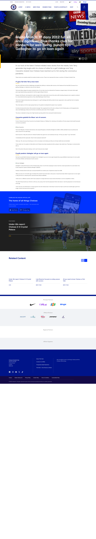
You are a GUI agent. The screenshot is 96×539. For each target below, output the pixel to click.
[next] (85, 260)
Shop (71, 7)
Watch (27, 7)
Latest (20, 7)
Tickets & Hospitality (60, 7)
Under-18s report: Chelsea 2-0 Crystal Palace (20, 280)
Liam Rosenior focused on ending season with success (48, 280)
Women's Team (47, 7)
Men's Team (36, 7)
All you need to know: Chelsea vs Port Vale (74, 280)
